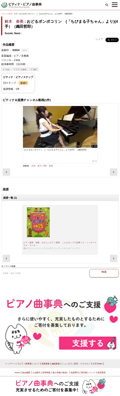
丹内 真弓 (36, 166)
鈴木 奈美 (13, 14)
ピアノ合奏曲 (21, 69)
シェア (99, 39)
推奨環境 (101, 372)
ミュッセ (66, 363)
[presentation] (6, 172)
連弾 (34, 69)
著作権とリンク (88, 372)
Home (17, 372)
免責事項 (75, 372)
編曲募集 (56, 363)
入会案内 (36, 372)
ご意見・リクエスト (81, 363)
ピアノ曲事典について (29, 363)
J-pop (7, 69)
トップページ (11, 363)
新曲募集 (46, 363)
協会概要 (26, 372)
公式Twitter (97, 363)
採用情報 (46, 372)
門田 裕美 (48, 166)
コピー (24, 50)
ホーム (4, 14)
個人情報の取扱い (60, 372)
